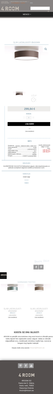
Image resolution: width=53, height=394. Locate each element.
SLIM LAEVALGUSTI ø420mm (39, 310)
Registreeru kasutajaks (18, 1)
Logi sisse (4, 1)
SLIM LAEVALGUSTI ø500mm (12, 310)
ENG (31, 3)
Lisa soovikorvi (29, 131)
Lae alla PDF (47, 150)
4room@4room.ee (37, 348)
